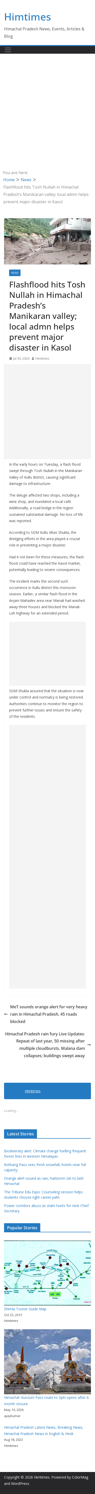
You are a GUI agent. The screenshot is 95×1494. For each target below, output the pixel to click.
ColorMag (80, 1477)
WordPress (20, 1483)
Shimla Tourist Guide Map (25, 1308)
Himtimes (27, 17)
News (14, 273)
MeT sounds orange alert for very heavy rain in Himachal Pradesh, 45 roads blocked (45, 1014)
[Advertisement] (47, 103)
